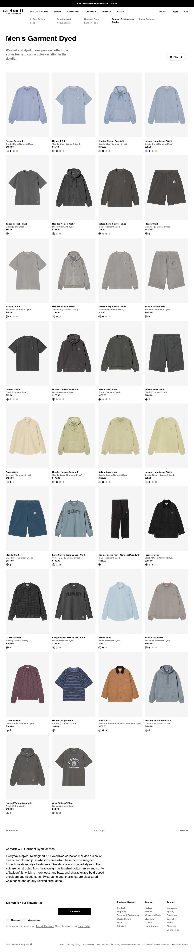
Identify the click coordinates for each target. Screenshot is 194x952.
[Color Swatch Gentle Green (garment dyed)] (17, 151)
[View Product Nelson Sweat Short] (166, 276)
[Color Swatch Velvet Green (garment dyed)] (60, 813)
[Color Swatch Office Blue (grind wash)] (10, 813)
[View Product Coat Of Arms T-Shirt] (74, 773)
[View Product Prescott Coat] (166, 524)
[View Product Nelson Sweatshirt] (27, 110)
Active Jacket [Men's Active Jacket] (63, 23)
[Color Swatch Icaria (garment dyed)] (13, 482)
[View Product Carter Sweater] (27, 607)
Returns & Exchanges (128, 915)
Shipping (121, 911)
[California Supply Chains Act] (156, 944)
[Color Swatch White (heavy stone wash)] (57, 564)
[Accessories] (73, 11)
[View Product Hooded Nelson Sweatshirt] (120, 110)
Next (184, 830)
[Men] (31, 11)
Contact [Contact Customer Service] (121, 908)
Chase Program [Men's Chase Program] (146, 19)
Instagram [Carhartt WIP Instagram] (172, 908)
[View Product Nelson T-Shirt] (74, 110)
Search (162, 12)
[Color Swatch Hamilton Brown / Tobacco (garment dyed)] (149, 564)
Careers (149, 922)
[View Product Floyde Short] (166, 193)
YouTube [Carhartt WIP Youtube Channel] (171, 919)
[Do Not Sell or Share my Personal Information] (118, 944)
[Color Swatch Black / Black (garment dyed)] (103, 730)
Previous (12, 830)
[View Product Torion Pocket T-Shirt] (27, 193)
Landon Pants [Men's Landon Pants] (91, 23)
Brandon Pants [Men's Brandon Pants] (91, 19)
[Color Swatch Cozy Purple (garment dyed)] (10, 647)
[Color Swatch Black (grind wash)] (149, 730)
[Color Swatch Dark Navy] (10, 482)
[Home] (13, 11)
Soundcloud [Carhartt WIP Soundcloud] (173, 930)
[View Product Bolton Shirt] (27, 442)
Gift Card (121, 926)
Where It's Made (153, 915)
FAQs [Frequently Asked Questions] (119, 922)
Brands (148, 911)
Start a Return (124, 919)
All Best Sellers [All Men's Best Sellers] (37, 19)
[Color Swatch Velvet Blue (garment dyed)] (60, 647)
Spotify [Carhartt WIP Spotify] (170, 911)
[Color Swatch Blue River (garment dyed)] (149, 233)
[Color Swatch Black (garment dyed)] (10, 151)
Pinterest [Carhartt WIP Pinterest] (171, 926)
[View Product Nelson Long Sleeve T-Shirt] (166, 110)
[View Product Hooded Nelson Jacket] (74, 193)
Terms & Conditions (45, 926)
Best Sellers (42, 12)
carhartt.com (151, 926)
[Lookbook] (90, 11)
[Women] (57, 11)
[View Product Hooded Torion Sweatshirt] (166, 690)
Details (113, 3)
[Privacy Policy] (73, 944)
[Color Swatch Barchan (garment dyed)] (106, 647)
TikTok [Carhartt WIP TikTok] (170, 922)
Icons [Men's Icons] (32, 23)
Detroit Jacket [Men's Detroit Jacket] (64, 19)
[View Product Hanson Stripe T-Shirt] (74, 690)
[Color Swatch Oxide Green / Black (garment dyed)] (152, 564)
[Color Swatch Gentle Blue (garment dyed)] (103, 233)
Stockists (149, 919)
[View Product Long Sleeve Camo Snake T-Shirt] (74, 524)
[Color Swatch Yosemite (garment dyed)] (13, 151)
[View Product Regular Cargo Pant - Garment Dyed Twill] (120, 524)
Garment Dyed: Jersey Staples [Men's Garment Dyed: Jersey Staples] (123, 20)
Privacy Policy (84, 926)
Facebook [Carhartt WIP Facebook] (172, 915)
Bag (186, 12)
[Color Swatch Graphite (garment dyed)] (10, 564)
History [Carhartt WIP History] (148, 908)
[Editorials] (106, 11)
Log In (175, 12)
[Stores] (120, 11)
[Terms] (61, 944)
